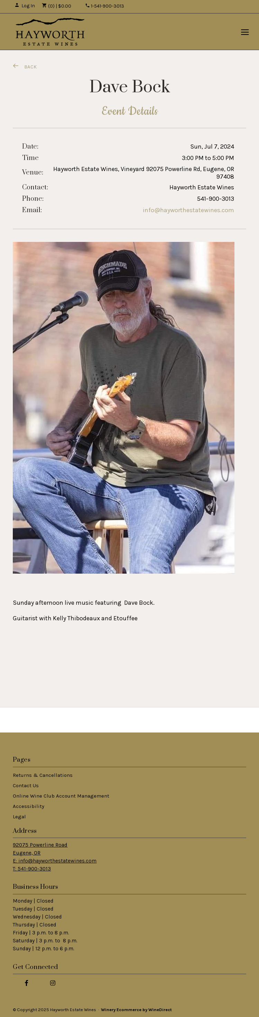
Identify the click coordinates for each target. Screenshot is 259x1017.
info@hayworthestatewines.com (188, 210)
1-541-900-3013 (104, 6)
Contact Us (26, 785)
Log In (25, 6)
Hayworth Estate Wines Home (50, 32)
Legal (19, 816)
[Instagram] (52, 982)
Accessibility (28, 806)
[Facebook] (26, 982)
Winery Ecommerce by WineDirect (136, 1009)
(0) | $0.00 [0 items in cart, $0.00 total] (56, 6)
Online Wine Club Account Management (61, 796)
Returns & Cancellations (43, 775)
